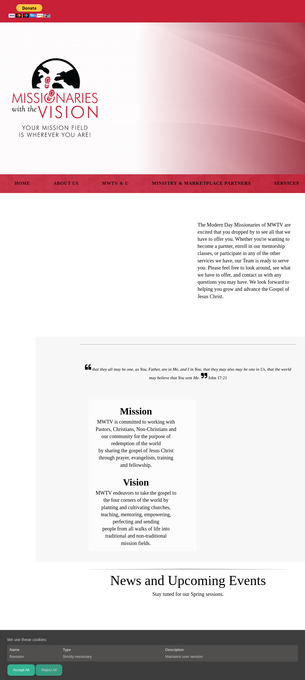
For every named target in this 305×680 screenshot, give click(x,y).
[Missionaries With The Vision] (54, 97)
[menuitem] (22, 183)
